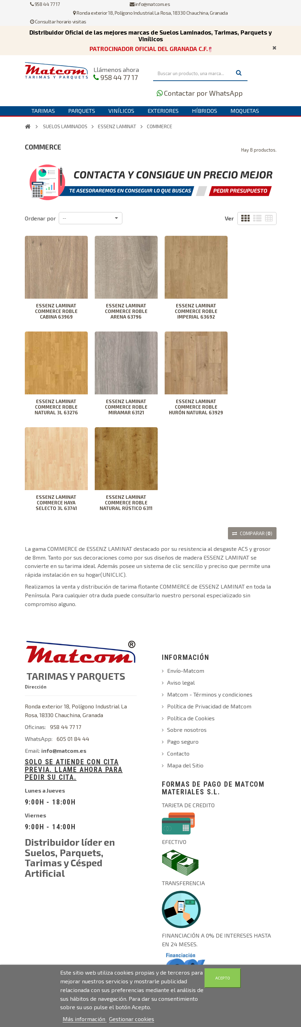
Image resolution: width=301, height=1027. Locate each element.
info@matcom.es (150, 4)
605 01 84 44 (73, 738)
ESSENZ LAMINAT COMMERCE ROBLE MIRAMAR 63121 (126, 407)
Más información (85, 1018)
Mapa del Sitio (185, 765)
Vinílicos (121, 110)
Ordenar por (40, 218)
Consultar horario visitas (58, 21)
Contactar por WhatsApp (203, 93)
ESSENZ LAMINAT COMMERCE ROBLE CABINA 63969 (56, 311)
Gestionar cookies (131, 1018)
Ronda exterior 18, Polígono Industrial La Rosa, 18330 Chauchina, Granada (150, 13)
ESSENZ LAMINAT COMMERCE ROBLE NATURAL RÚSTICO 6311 (126, 502)
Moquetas (244, 110)
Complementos (53, 119)
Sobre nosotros (187, 729)
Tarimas (43, 110)
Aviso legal (181, 682)
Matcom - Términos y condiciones (209, 694)
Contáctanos (107, 119)
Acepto (222, 978)
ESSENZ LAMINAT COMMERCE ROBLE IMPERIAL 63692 (196, 311)
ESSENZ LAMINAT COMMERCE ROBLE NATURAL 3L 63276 (56, 407)
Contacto (178, 753)
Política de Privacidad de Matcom (209, 706)
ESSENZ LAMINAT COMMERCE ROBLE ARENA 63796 (126, 311)
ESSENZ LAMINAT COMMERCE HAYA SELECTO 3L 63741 (56, 502)
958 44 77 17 (119, 77)
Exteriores (163, 110)
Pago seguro (183, 741)
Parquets (81, 110)
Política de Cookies (191, 718)
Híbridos (204, 110)
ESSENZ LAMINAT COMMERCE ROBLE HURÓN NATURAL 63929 (196, 407)
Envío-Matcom (185, 670)
